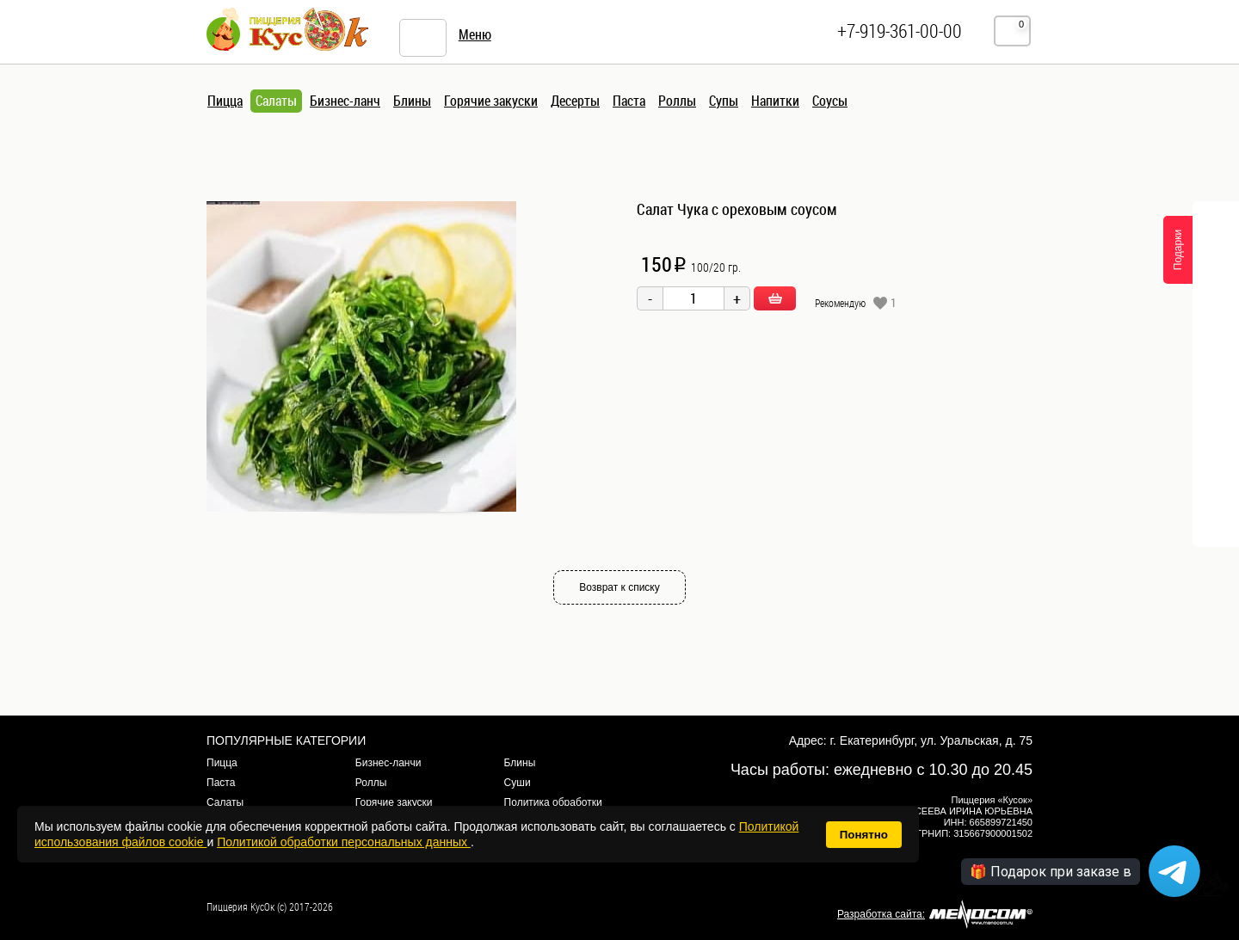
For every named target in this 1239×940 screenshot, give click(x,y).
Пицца (225, 100)
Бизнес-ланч (345, 100)
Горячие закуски (491, 100)
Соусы (830, 100)
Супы (723, 100)
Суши (517, 783)
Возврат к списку (619, 587)
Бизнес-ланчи (388, 763)
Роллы (677, 100)
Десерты (575, 100)
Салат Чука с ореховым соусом (737, 209)
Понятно (864, 834)
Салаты (276, 100)
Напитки (775, 100)
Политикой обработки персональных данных (344, 842)
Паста (629, 100)
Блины (412, 100)
